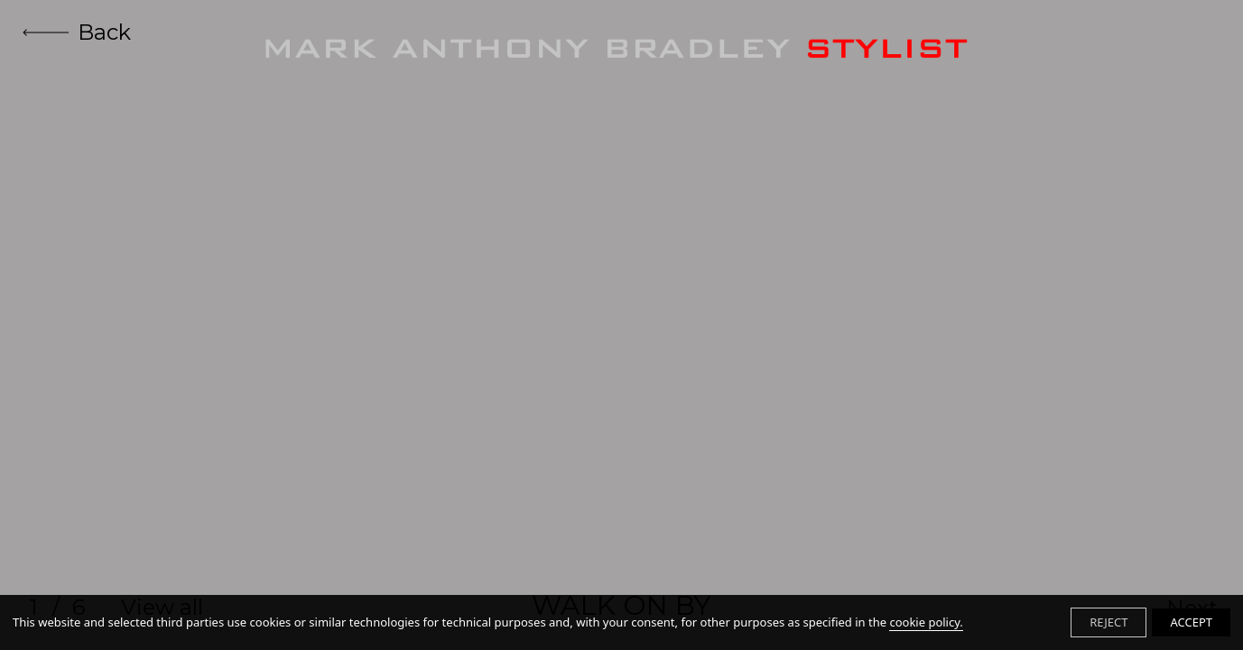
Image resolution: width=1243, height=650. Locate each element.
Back (77, 32)
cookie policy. (925, 622)
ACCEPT (1191, 622)
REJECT (1108, 622)
